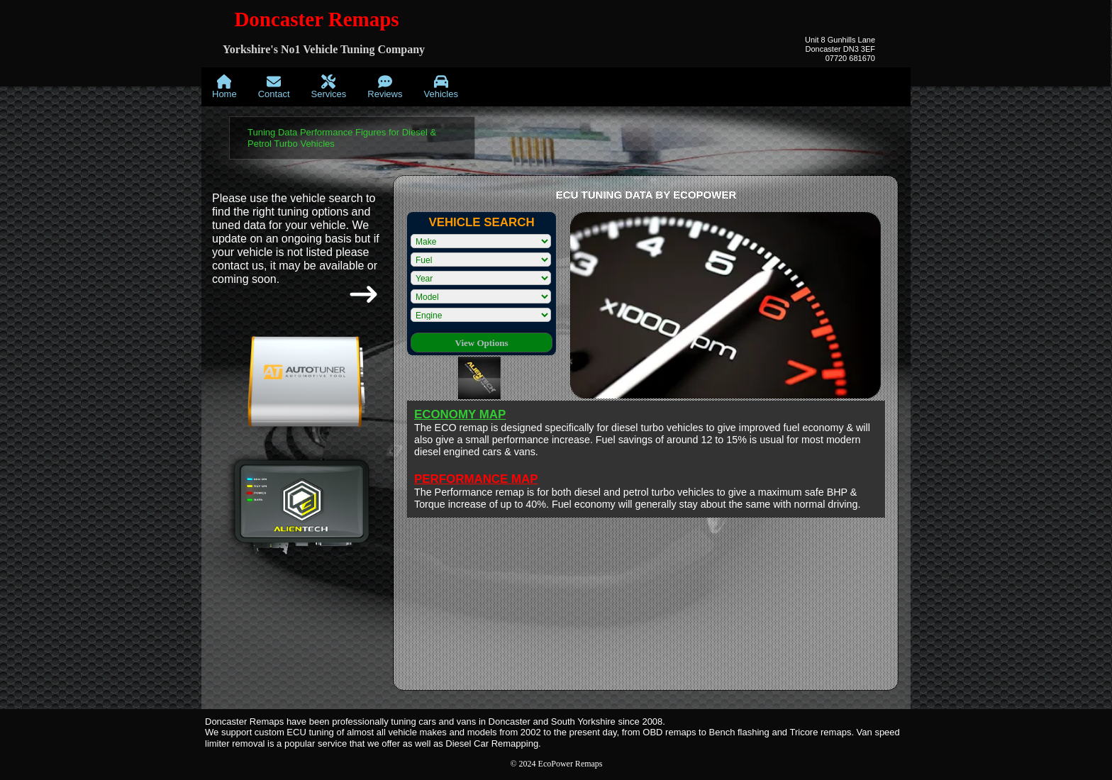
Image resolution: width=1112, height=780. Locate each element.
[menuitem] (224, 86)
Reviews (384, 86)
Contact (274, 86)
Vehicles (440, 86)
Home (224, 86)
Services (329, 86)
